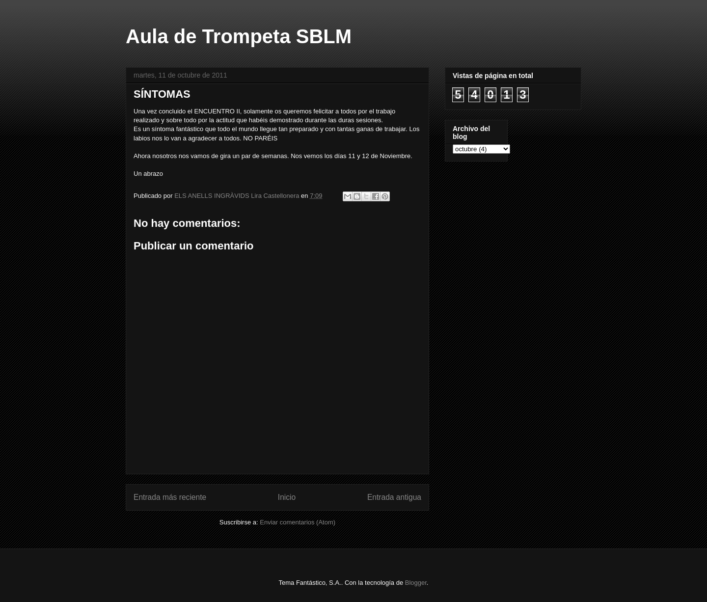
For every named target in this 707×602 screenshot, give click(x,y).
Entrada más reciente (170, 497)
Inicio (287, 497)
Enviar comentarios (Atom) (297, 522)
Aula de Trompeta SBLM (239, 36)
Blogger (416, 582)
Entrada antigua (394, 497)
